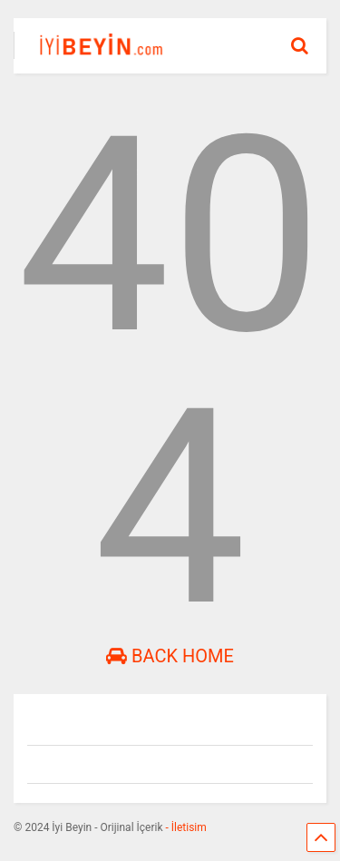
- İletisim (185, 827)
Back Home (170, 656)
